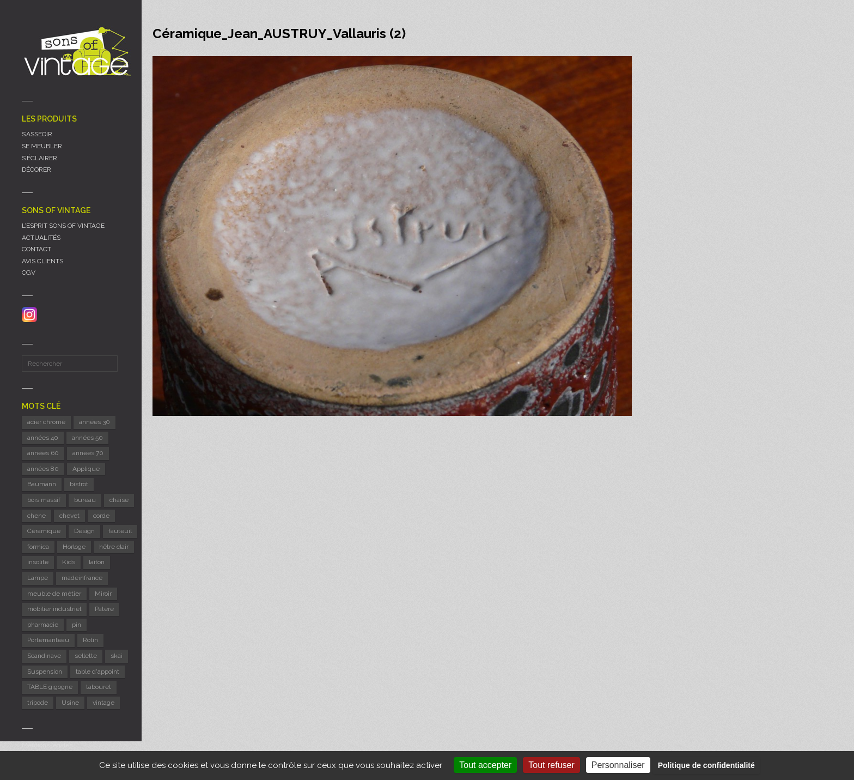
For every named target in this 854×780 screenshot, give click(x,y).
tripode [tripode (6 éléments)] (37, 702)
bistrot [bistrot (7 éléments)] (79, 484)
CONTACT (36, 249)
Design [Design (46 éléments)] (84, 531)
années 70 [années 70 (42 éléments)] (87, 453)
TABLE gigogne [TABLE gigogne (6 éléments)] (49, 687)
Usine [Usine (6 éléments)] (70, 702)
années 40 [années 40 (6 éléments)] (42, 438)
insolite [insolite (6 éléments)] (37, 562)
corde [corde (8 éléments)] (101, 515)
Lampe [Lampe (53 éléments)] (37, 578)
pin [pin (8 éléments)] (76, 624)
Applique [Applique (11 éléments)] (86, 469)
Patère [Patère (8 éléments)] (104, 609)
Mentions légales (47, 745)
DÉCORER (36, 169)
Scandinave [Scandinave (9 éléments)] (44, 656)
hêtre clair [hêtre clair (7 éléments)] (114, 547)
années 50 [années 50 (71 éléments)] (87, 438)
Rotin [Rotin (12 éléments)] (90, 640)
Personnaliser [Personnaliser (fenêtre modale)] (618, 765)
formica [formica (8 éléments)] (38, 547)
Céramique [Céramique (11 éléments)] (43, 531)
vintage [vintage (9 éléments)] (103, 702)
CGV (28, 272)
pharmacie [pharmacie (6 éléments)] (42, 624)
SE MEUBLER (42, 146)
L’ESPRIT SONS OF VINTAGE (63, 225)
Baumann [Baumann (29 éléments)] (41, 484)
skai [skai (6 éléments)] (117, 656)
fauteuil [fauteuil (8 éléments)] (120, 531)
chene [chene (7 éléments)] (36, 515)
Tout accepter (485, 765)
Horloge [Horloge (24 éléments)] (74, 547)
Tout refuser (551, 765)
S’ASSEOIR (37, 134)
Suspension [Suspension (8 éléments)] (44, 671)
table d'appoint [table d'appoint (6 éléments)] (97, 671)
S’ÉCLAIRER (39, 158)
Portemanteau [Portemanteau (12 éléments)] (48, 640)
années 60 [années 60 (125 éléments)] (43, 453)
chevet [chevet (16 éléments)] (69, 515)
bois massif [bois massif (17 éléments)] (43, 500)
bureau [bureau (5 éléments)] (85, 500)
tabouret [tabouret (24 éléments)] (98, 687)
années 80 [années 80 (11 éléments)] (43, 469)
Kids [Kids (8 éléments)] (68, 562)
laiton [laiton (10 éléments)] (97, 562)
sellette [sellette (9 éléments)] (86, 656)
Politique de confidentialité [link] (706, 765)
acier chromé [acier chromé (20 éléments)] (46, 422)
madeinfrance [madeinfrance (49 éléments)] (82, 578)
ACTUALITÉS (41, 237)
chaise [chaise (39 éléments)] (119, 500)
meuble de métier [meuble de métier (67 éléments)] (54, 593)
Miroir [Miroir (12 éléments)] (103, 593)
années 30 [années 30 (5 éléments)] (94, 422)
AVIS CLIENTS (42, 261)
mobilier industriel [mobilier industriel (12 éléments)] (54, 609)
